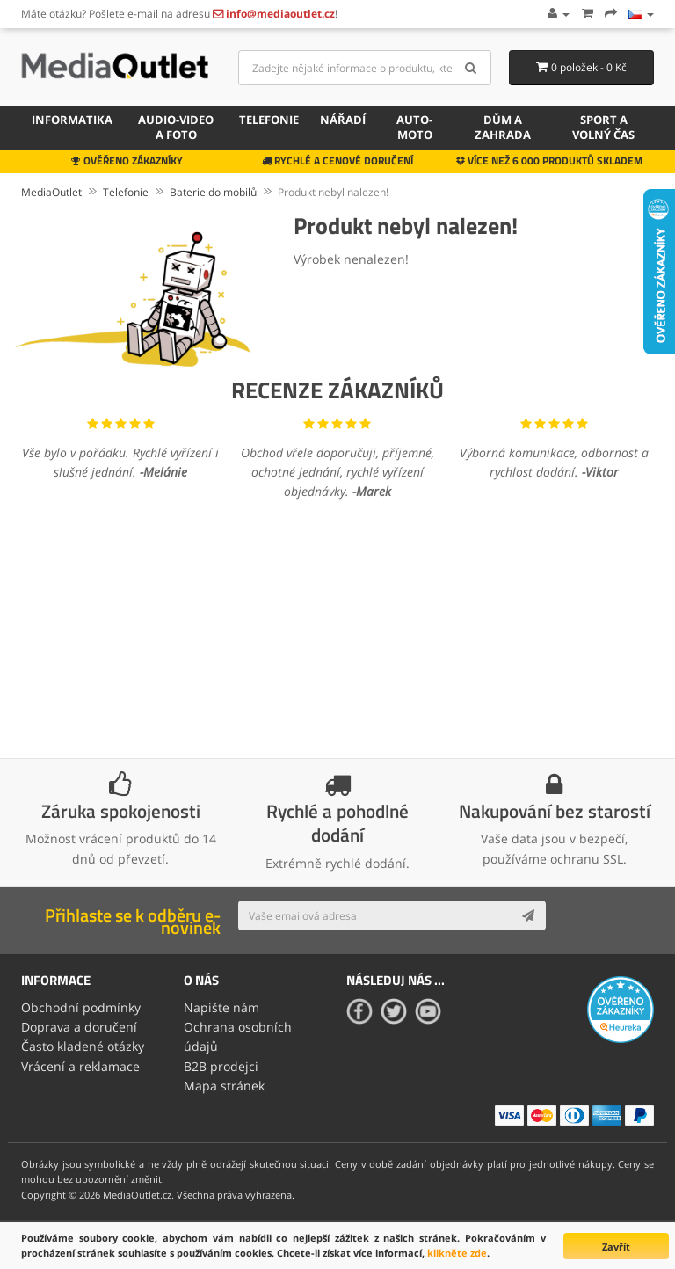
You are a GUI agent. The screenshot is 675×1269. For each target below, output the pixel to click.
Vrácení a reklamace (80, 1066)
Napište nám (221, 1007)
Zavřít (616, 1246)
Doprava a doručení (79, 1026)
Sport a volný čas (603, 127)
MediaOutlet (51, 192)
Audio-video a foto (176, 127)
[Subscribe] (528, 915)
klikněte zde (457, 1252)
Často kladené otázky (82, 1046)
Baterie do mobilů (213, 192)
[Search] (471, 67)
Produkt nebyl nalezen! (333, 192)
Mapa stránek (224, 1085)
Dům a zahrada (503, 127)
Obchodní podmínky (81, 1007)
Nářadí (343, 120)
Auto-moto (414, 127)
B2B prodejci (221, 1066)
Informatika (72, 120)
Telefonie (269, 120)
